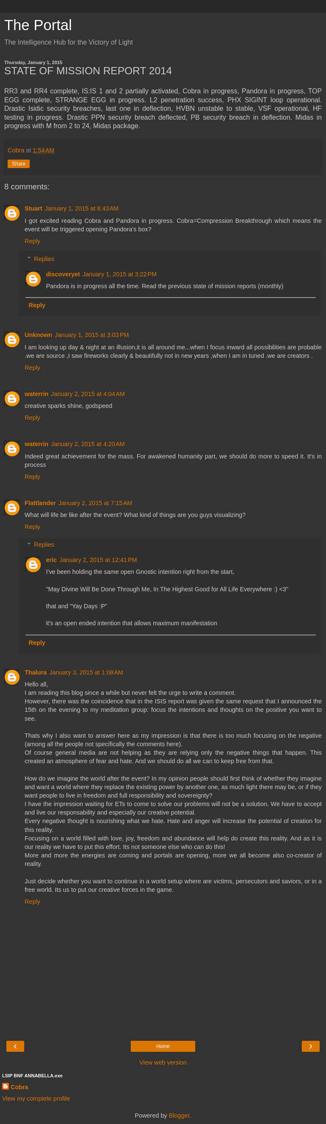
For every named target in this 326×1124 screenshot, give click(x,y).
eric (51, 559)
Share (18, 164)
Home (163, 1046)
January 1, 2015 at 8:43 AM (82, 208)
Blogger (179, 1115)
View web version (163, 1062)
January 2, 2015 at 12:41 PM (98, 559)
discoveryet (63, 274)
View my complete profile (36, 1098)
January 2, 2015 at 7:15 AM (95, 503)
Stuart (33, 208)
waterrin (36, 394)
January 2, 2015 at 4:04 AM (88, 394)
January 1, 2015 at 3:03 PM (92, 335)
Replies (44, 259)
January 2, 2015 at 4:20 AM (88, 444)
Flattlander (40, 503)
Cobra (19, 1087)
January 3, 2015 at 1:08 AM (86, 672)
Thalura (36, 672)
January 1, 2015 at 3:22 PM (119, 274)
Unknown (38, 335)
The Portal (38, 25)
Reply (32, 241)
